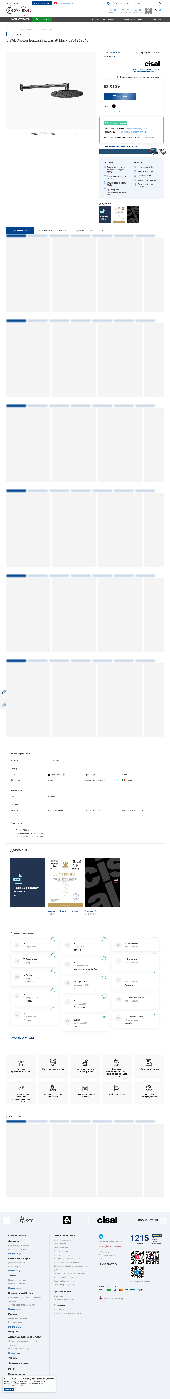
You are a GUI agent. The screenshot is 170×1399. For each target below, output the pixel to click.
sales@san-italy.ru (65, 3)
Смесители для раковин (18, 1245)
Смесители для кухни (17, 1249)
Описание (62, 230)
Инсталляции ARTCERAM (20, 1293)
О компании (59, 1305)
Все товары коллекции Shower (146, 69)
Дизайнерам (59, 1296)
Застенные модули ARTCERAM (21, 1305)
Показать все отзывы (23, 1037)
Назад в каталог (17, 34)
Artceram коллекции (62, 1240)
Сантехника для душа (127, 19)
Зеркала (12, 1358)
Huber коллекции (61, 1251)
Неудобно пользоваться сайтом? (68, 1313)
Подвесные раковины (17, 1318)
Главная (9, 29)
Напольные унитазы (17, 1280)
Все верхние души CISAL (143, 72)
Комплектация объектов (64, 1300)
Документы (79, 230)
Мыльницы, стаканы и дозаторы (22, 1349)
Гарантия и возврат (62, 1255)
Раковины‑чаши (15, 1322)
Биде (149, 19)
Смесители (112, 19)
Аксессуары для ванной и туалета (25, 1337)
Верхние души (46, 29)
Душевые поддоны (18, 1363)
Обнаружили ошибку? (63, 1310)
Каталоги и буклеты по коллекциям (69, 1273)
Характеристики (45, 230)
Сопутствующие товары (20, 230)
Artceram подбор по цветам (65, 1277)
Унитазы (141, 19)
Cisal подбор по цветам (64, 1285)
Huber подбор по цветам (64, 1281)
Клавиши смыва (16, 1374)
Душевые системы (16, 1263)
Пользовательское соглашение (67, 1262)
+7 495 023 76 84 (18, 3)
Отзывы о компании (99, 230)
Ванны (11, 1369)
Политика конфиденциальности (68, 1259)
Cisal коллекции (60, 1244)
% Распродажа (41, 19)
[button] (76, 134)
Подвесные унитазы (17, 1284)
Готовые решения (99, 19)
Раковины (157, 19)
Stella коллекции (61, 1247)
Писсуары (13, 1331)
